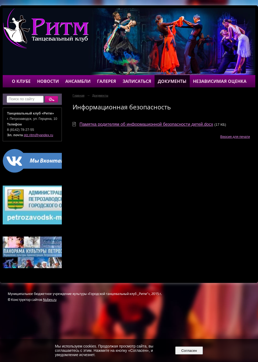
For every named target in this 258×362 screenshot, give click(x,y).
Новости (48, 81)
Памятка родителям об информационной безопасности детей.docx (146, 124)
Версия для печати (235, 137)
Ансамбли (78, 81)
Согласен (189, 351)
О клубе (21, 81)
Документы (172, 81)
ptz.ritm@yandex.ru (38, 135)
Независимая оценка (219, 81)
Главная (78, 95)
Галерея (106, 81)
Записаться (137, 81)
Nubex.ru (49, 300)
